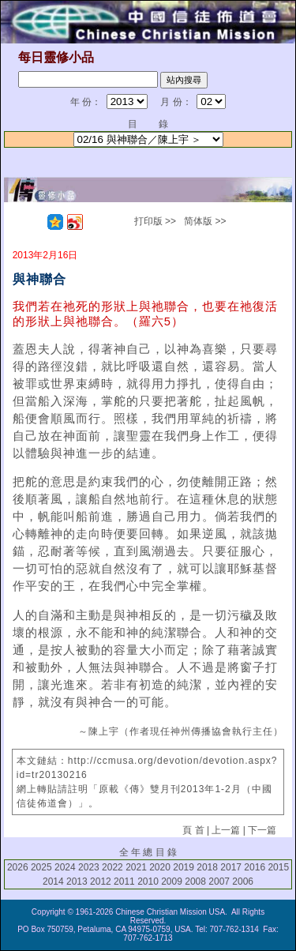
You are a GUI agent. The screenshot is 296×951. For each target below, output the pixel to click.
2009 (171, 881)
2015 (278, 867)
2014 (53, 881)
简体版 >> (205, 221)
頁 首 (193, 830)
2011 (124, 881)
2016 (254, 867)
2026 (17, 867)
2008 (195, 881)
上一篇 (226, 830)
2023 (88, 867)
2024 (65, 867)
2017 (231, 867)
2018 (207, 867)
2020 (159, 867)
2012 (100, 881)
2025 (41, 867)
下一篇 (262, 830)
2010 (148, 881)
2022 (112, 867)
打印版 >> (155, 221)
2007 (219, 881)
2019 (183, 867)
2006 (242, 881)
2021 (136, 867)
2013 (77, 881)
